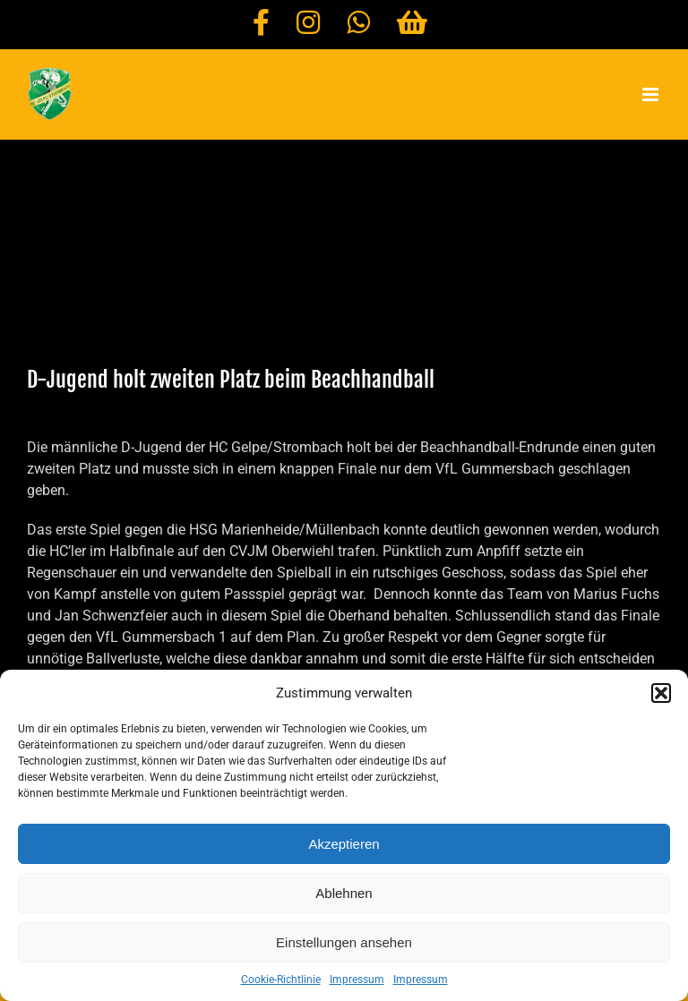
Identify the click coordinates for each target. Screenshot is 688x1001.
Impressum (357, 979)
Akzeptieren (343, 843)
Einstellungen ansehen (344, 942)
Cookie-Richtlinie (281, 979)
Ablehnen (343, 893)
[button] (661, 693)
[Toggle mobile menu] (651, 94)
